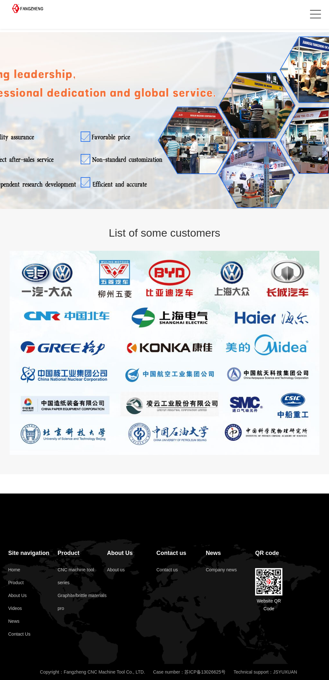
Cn (302, 14)
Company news (221, 569)
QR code (267, 553)
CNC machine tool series (76, 576)
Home (14, 569)
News (13, 621)
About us (116, 569)
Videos (15, 608)
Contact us (171, 553)
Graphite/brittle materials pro (82, 602)
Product (15, 582)
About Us (17, 595)
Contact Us (19, 634)
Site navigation (28, 553)
